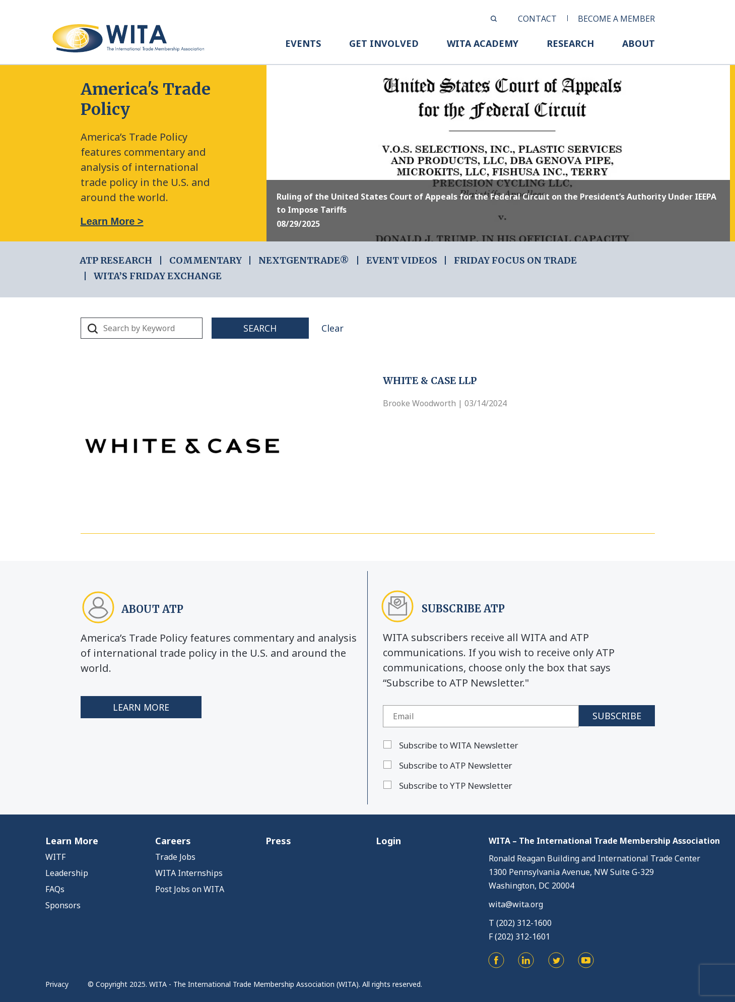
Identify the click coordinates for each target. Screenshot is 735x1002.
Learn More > (112, 221)
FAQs (54, 889)
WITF (55, 856)
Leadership (66, 873)
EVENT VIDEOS (401, 260)
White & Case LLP (430, 380)
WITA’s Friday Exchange (158, 276)
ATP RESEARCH (116, 260)
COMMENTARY (205, 260)
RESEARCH (570, 43)
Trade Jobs (175, 856)
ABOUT (638, 43)
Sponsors (63, 905)
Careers (173, 841)
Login (388, 841)
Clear (338, 328)
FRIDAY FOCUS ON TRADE (515, 260)
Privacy (57, 984)
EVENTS (303, 43)
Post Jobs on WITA (189, 889)
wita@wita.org (516, 904)
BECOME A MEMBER (616, 18)
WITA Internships (189, 873)
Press (278, 841)
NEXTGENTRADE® (303, 260)
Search (263, 328)
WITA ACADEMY (482, 43)
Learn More (141, 707)
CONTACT (537, 18)
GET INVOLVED (384, 43)
